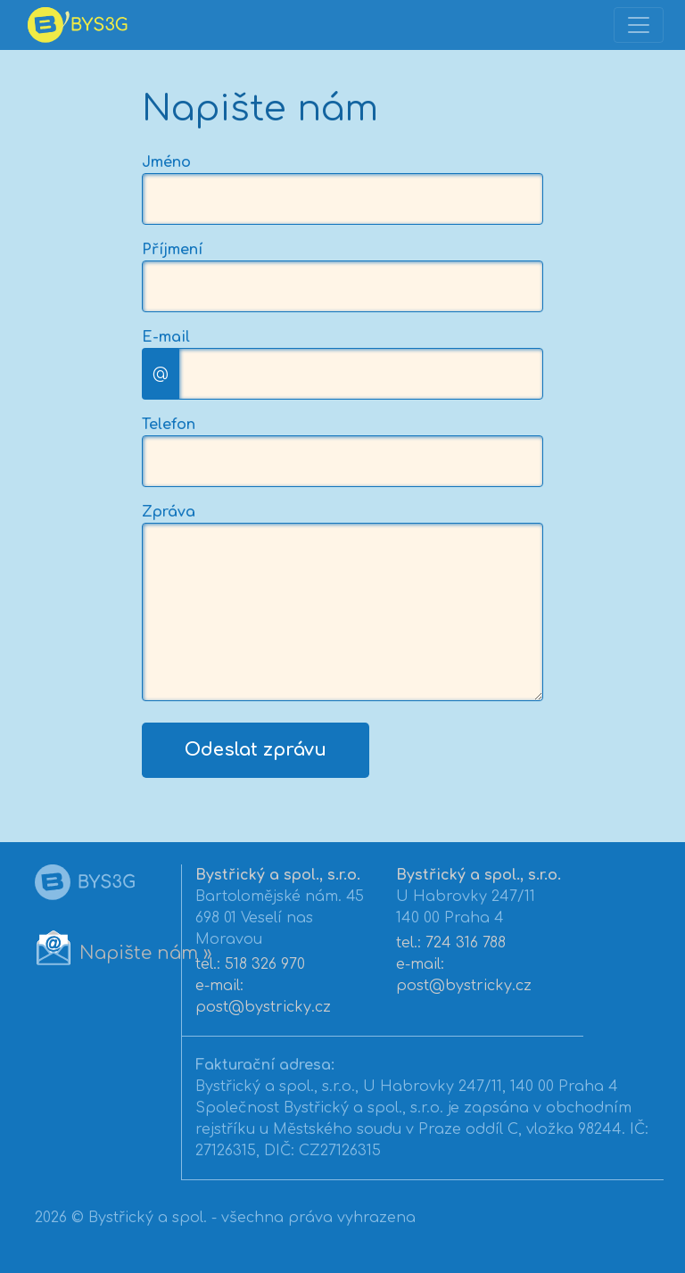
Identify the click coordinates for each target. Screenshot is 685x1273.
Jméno (166, 162)
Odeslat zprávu (255, 750)
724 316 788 (465, 943)
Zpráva (168, 512)
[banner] (74, 25)
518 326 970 (265, 964)
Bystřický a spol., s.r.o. (277, 875)
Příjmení (172, 250)
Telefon (168, 425)
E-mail (166, 337)
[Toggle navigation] (639, 25)
